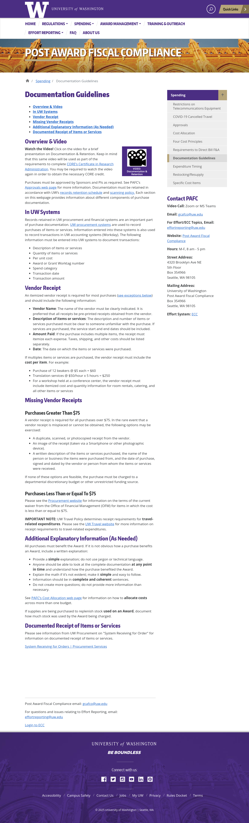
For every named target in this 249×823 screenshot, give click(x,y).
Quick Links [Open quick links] (235, 10)
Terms (198, 795)
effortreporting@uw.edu (186, 227)
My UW (137, 795)
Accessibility (51, 795)
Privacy (155, 795)
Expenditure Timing (187, 166)
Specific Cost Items (187, 183)
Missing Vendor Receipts (53, 400)
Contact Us (105, 795)
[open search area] (211, 9)
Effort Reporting (44, 32)
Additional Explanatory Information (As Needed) (81, 538)
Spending (82, 23)
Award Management (119, 23)
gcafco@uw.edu (190, 214)
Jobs (123, 795)
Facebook (105, 778)
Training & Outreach (166, 23)
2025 (101, 810)
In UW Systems (42, 211)
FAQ (73, 32)
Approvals (180, 125)
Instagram (124, 778)
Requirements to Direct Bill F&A (196, 150)
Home (30, 23)
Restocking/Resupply (188, 174)
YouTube (133, 778)
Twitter (115, 778)
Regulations (53, 23)
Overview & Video (46, 141)
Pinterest (151, 778)
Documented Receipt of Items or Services (72, 625)
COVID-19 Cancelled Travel (192, 117)
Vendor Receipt (43, 287)
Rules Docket (177, 795)
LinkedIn (142, 778)
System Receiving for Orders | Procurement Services (66, 646)
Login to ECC (35, 725)
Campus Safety (78, 795)
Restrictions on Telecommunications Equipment (197, 106)
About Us (91, 32)
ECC (195, 314)
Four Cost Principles (187, 141)
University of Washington (38, 9)
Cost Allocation (184, 133)
